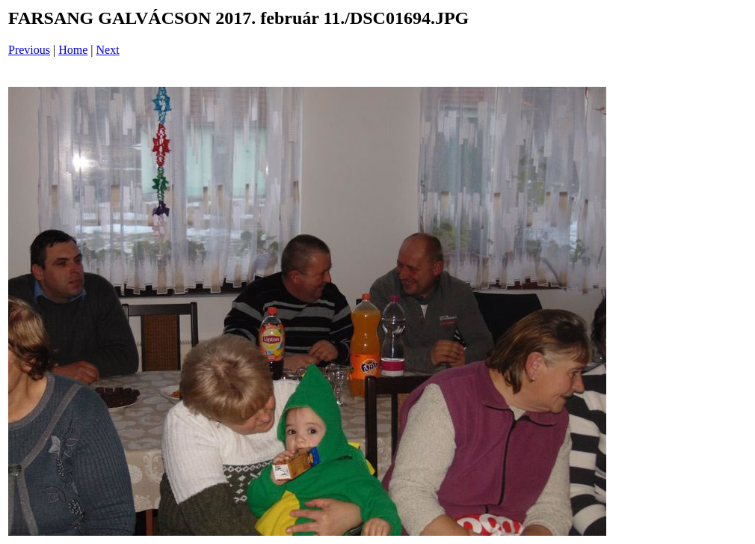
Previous (29, 49)
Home (72, 49)
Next (108, 49)
